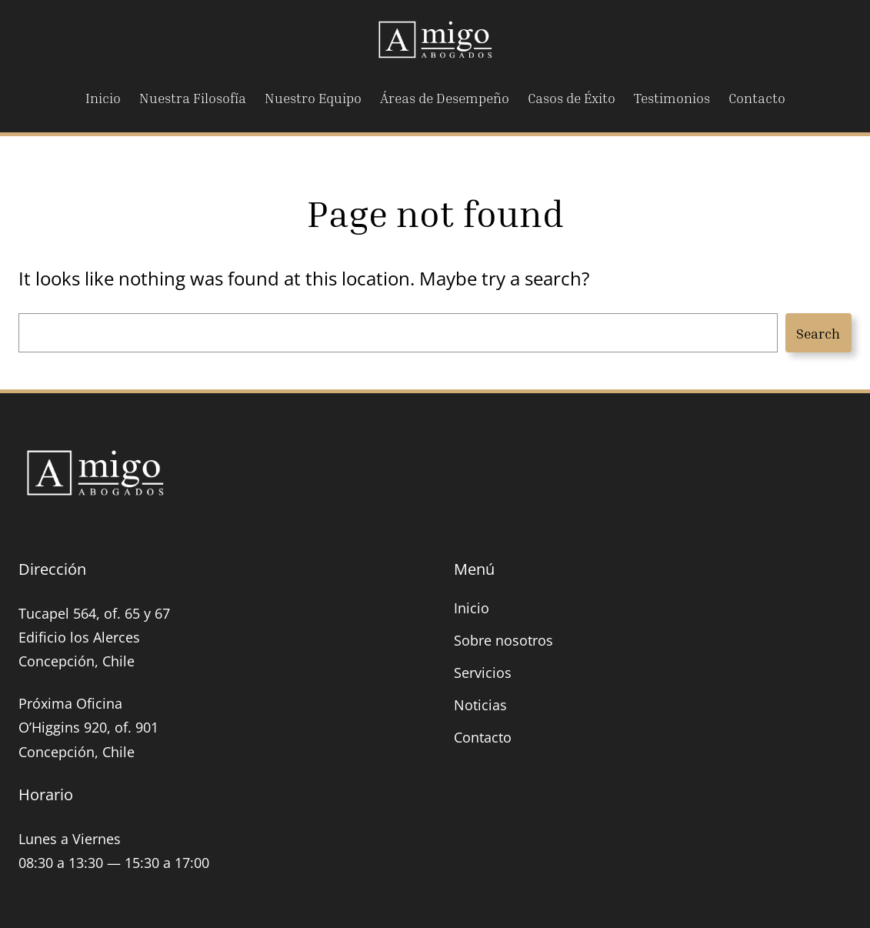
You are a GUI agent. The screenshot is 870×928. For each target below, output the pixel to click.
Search (818, 333)
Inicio (471, 608)
